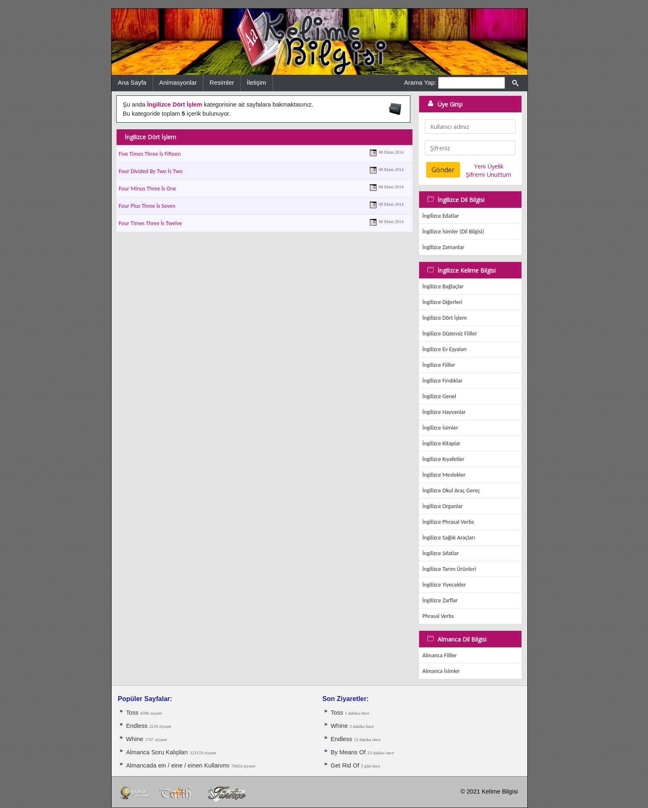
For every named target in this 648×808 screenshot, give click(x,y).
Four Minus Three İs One (147, 188)
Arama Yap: (420, 82)
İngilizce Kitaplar (441, 443)
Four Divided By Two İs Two (151, 171)
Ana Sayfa (132, 82)
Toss (133, 712)
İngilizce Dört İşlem (444, 317)
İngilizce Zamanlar (443, 247)
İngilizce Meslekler (443, 474)
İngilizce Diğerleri (442, 302)
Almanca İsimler (441, 671)
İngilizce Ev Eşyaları (444, 349)
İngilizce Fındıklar (442, 380)
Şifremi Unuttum (488, 174)
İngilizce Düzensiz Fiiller (449, 333)
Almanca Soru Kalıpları (157, 752)
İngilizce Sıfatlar (440, 553)
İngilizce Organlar (442, 506)
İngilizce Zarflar (439, 600)
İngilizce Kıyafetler (443, 459)
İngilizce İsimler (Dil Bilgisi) (453, 231)
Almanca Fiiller (439, 655)
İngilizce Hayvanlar (444, 412)
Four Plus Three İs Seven (147, 205)
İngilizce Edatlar (440, 215)
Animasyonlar (178, 82)
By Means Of (349, 752)
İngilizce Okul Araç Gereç (451, 490)
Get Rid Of (346, 765)
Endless (137, 725)
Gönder (443, 169)
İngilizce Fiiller (438, 364)
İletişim (256, 82)
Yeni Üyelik (488, 166)
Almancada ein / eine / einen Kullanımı (177, 765)
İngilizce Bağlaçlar (443, 286)
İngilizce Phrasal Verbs (448, 521)
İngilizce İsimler (440, 427)
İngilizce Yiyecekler (444, 584)
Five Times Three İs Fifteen (150, 153)
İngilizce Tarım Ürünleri (449, 569)
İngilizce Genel (439, 396)
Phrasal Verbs (438, 616)
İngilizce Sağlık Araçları (448, 537)
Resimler (222, 82)
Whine (135, 739)
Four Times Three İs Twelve (150, 223)
